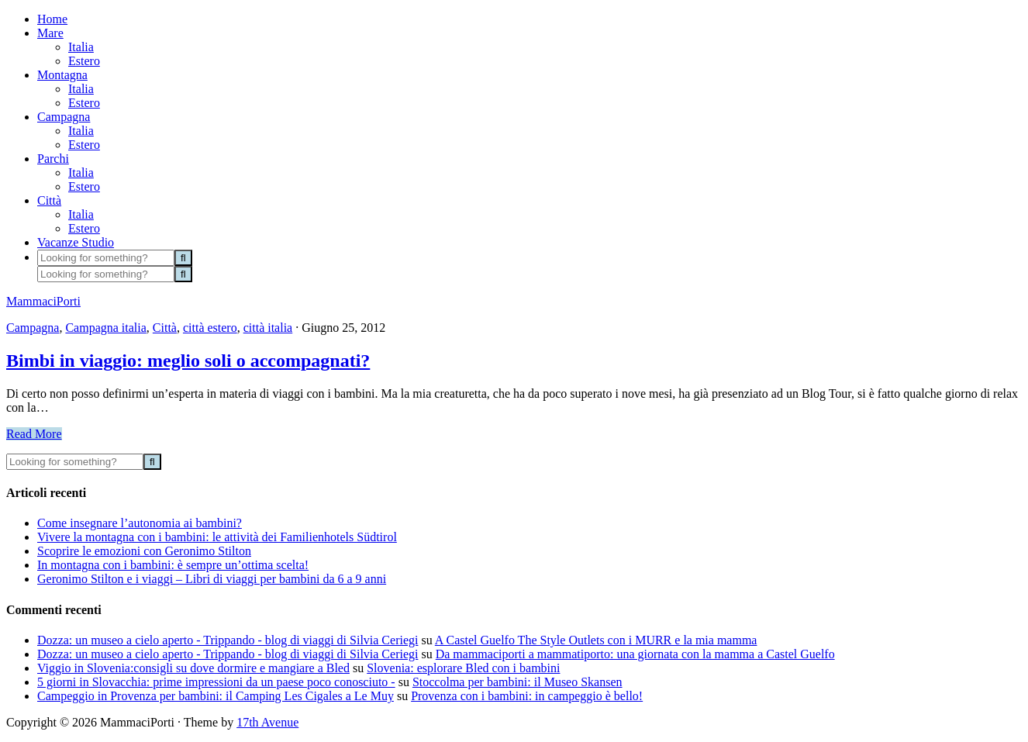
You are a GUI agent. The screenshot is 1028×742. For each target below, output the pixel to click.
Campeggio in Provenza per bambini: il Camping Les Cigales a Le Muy (215, 695)
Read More (34, 433)
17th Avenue (267, 722)
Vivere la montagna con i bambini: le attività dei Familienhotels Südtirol (217, 537)
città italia (268, 327)
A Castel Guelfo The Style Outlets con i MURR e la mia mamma (596, 640)
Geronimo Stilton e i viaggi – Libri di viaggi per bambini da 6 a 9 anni (211, 578)
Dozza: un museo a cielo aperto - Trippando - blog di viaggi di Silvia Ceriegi (227, 640)
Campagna (32, 327)
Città (165, 327)
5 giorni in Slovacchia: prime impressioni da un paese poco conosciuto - (216, 682)
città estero (210, 327)
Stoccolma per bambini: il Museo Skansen (517, 682)
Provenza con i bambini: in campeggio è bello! (527, 695)
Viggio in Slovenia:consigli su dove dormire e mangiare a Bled (193, 668)
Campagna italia (105, 327)
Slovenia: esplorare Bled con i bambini (463, 668)
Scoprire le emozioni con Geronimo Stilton (144, 550)
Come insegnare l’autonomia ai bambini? (139, 523)
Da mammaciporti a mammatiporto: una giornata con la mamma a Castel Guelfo (635, 654)
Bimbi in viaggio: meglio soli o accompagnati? (188, 360)
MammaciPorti (43, 301)
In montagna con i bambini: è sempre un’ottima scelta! (173, 564)
